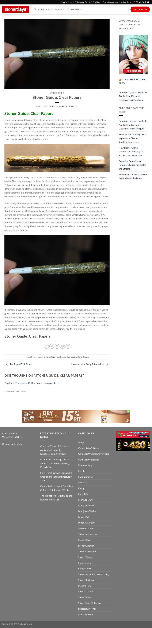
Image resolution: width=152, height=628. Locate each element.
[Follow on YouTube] (148, 2)
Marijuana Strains (87, 511)
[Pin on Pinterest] (62, 346)
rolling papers (31, 127)
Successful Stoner (87, 608)
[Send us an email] (143, 2)
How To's (83, 493)
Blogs (81, 442)
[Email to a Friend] (57, 346)
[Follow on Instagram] (137, 2)
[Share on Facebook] (46, 346)
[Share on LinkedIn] (67, 346)
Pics (49, 9)
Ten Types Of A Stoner (18, 364)
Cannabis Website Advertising (93, 453)
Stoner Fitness (85, 557)
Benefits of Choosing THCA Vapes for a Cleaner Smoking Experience (133, 138)
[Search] (35, 9)
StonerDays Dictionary (89, 603)
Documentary (85, 465)
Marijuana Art (85, 499)
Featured (82, 482)
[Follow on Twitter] (140, 2)
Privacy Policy (9, 433)
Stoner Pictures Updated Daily (93, 574)
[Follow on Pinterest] (145, 2)
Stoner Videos (85, 597)
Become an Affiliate (12, 443)
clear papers (71, 357)
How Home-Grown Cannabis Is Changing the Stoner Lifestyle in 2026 (131, 151)
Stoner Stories (85, 585)
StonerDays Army (110, 2)
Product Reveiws (86, 522)
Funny (81, 488)
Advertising (126, 2)
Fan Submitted (85, 476)
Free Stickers (66, 2)
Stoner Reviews (86, 580)
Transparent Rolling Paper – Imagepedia (35, 383)
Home (41, 9)
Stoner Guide (57, 93)
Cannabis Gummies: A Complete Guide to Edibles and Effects (132, 165)
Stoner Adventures (87, 534)
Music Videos (85, 516)
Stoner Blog (74, 9)
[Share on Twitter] (51, 346)
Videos (59, 9)
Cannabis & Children (88, 448)
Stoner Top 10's (86, 591)
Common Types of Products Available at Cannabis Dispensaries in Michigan (133, 96)
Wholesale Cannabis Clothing (87, 2)
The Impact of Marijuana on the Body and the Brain (133, 176)
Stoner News (84, 568)
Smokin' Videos (86, 528)
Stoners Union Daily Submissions (90, 364)
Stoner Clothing (86, 545)
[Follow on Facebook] (134, 2)
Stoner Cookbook (87, 551)
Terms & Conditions (12, 437)
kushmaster (72, 106)
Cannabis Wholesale (88, 459)
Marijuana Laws (86, 505)
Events (81, 471)
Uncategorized (86, 614)
